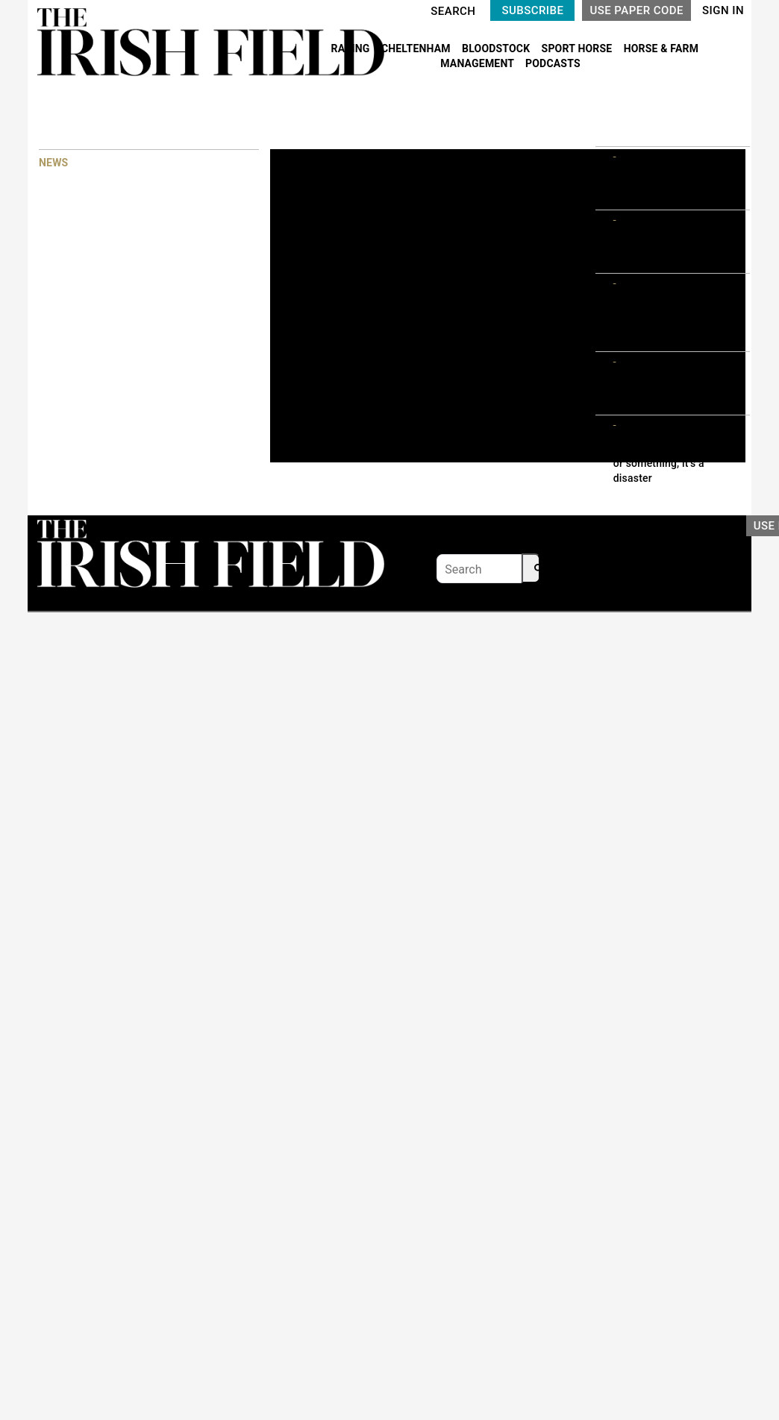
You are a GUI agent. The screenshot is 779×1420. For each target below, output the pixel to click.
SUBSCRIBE (532, 10)
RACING (352, 48)
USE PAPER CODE (636, 10)
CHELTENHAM (417, 48)
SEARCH (453, 11)
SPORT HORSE (578, 48)
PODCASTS (553, 63)
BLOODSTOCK (497, 48)
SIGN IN (723, 10)
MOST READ (624, 119)
